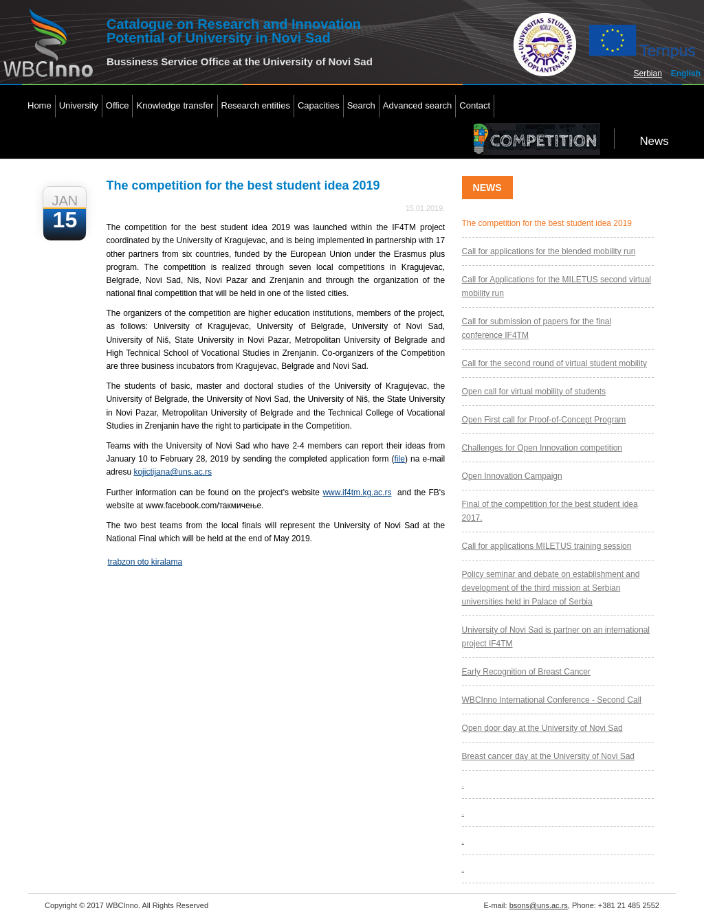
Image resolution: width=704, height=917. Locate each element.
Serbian (648, 73)
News (653, 141)
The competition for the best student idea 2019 (547, 223)
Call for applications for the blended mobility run (549, 251)
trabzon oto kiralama (144, 562)
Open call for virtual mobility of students (534, 391)
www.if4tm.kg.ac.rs (356, 492)
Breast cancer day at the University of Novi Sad (548, 756)
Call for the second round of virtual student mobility (554, 363)
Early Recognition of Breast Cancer (526, 672)
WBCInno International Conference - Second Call (551, 700)
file (400, 459)
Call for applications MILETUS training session (547, 546)
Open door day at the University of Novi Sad (542, 728)
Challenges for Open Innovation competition (542, 448)
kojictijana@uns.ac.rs (172, 472)
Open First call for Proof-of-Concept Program (544, 419)
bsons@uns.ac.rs (538, 905)
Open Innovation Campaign (512, 476)
